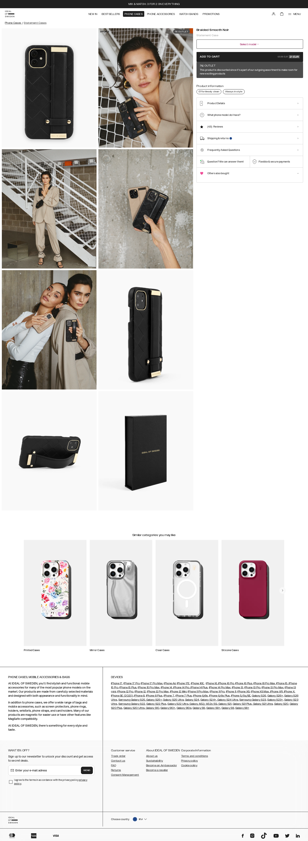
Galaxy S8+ (242, 708)
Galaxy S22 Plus (156, 703)
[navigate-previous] (282, 590)
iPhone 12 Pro (125, 691)
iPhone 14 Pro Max (220, 687)
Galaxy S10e (184, 708)
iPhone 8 (139, 695)
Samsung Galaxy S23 (252, 699)
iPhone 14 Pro (181, 687)
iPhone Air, (170, 683)
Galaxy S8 (228, 708)
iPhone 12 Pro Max (158, 691)
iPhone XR (276, 691)
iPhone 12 (140, 691)
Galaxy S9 (199, 708)
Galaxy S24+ (208, 699)
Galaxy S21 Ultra (262, 703)
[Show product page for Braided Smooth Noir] (203, 85)
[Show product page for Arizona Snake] (218, 85)
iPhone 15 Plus (127, 687)
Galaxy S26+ (275, 695)
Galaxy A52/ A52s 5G (203, 703)
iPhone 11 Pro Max (198, 691)
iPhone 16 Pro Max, (264, 683)
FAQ (113, 765)
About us (152, 756)
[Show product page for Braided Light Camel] (263, 85)
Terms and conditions (194, 756)
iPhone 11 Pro (217, 691)
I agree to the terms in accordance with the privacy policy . (50, 781)
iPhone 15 (282, 683)
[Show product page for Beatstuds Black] (248, 85)
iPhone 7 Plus (183, 695)
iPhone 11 (231, 691)
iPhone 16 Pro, (226, 683)
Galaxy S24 (192, 699)
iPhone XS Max (260, 691)
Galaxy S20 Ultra (134, 708)
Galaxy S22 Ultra (177, 703)
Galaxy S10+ (167, 708)
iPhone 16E (197, 683)
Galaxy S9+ (213, 708)
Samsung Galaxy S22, (132, 703)
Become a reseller (157, 770)
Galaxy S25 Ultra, (173, 699)
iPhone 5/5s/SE (241, 695)
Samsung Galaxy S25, (132, 699)
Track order (118, 756)
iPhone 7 (169, 695)
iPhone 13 (237, 687)
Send (86, 770)
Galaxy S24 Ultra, (228, 699)
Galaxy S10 (152, 708)
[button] (273, 820)
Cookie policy (189, 765)
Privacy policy (189, 760)
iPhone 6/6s (200, 695)
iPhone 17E (183, 683)
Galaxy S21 (224, 703)
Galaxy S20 (281, 703)
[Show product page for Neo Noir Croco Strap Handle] (233, 85)
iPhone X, (289, 691)
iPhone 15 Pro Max (148, 687)
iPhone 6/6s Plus (219, 695)
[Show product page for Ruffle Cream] (293, 85)
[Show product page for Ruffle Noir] (278, 85)
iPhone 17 (116, 683)
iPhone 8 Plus (154, 695)
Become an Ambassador (161, 765)
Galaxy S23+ (275, 699)
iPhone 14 (166, 687)
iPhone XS (243, 691)
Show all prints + (293, 70)
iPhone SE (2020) (122, 695)
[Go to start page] (9, 14)
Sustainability (154, 760)
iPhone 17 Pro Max (152, 683)
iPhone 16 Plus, (244, 683)
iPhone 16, (211, 683)
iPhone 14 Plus (199, 687)
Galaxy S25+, (153, 699)
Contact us (118, 760)
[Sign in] (273, 14)
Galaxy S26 (259, 695)
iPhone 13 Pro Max (272, 687)
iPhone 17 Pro (132, 683)
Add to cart (250, 56)
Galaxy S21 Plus (242, 703)
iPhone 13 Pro (252, 687)
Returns (116, 770)
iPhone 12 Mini (178, 691)
